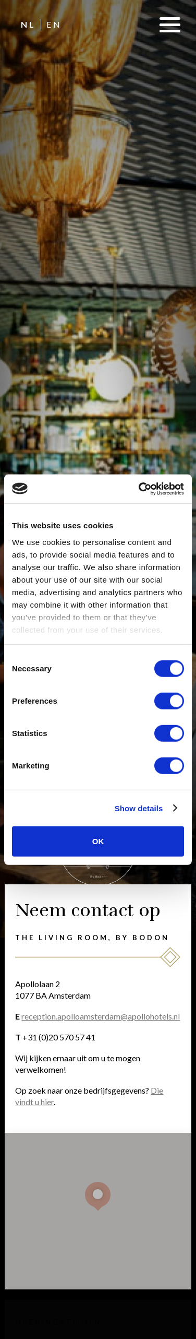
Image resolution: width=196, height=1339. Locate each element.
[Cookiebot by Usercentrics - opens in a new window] (139, 488)
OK (98, 841)
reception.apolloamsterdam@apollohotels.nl (100, 1016)
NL (28, 24)
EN (54, 24)
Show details (139, 807)
